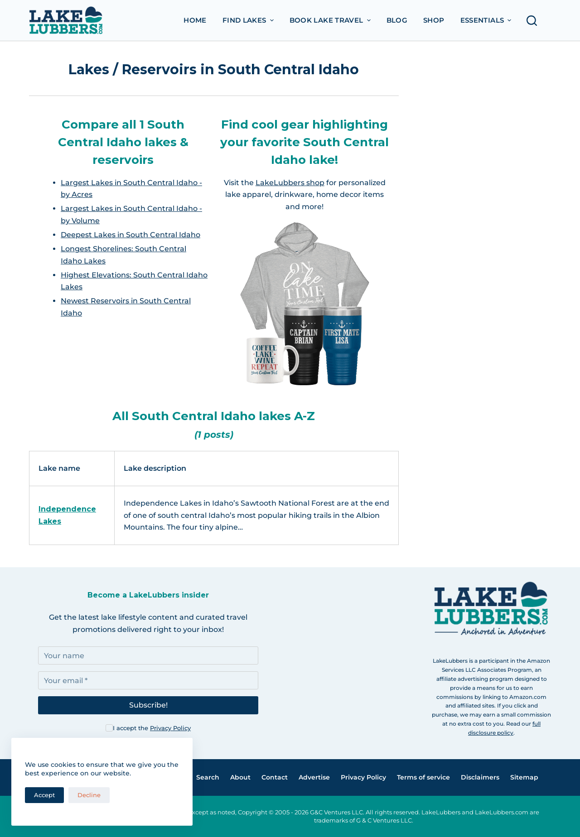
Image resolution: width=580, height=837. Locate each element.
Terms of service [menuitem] (423, 777)
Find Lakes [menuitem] (249, 20)
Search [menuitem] (207, 777)
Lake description (155, 468)
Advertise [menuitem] (314, 777)
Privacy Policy (170, 728)
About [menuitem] (240, 777)
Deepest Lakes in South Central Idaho (130, 234)
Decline (89, 795)
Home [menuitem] (195, 20)
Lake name (59, 468)
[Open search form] (534, 20)
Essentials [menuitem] (487, 20)
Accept (44, 795)
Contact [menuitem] (274, 777)
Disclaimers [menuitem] (480, 777)
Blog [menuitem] (397, 20)
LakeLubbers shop (290, 182)
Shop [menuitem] (434, 20)
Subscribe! (148, 705)
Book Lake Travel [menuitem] (331, 20)
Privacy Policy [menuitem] (363, 777)
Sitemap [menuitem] (524, 777)
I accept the (152, 728)
